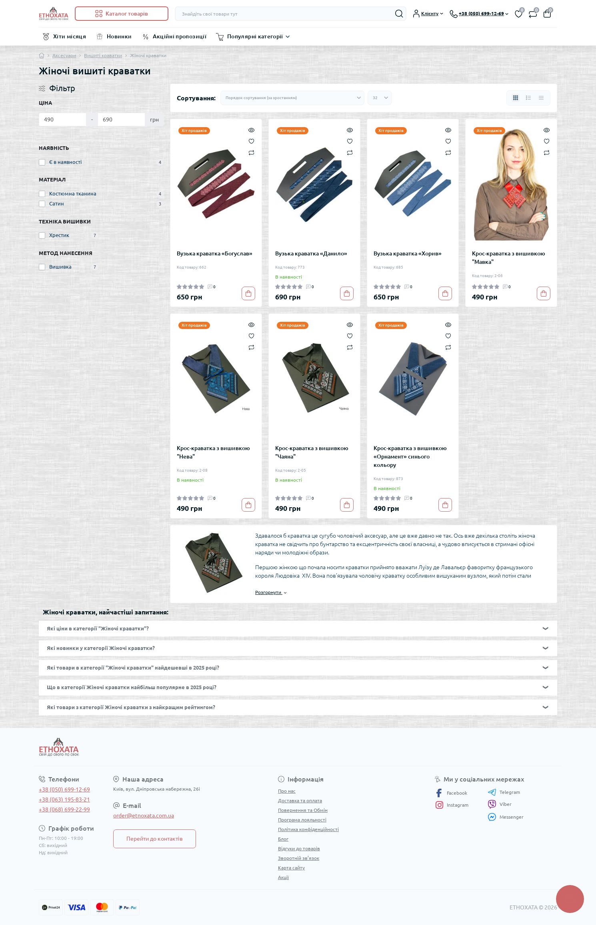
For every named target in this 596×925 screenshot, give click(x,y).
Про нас (287, 790)
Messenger (506, 817)
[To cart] (248, 293)
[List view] (528, 98)
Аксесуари (64, 55)
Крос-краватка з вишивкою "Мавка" (508, 257)
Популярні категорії (255, 36)
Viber (500, 804)
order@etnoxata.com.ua (143, 815)
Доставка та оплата (300, 800)
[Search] (399, 14)
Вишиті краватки (103, 55)
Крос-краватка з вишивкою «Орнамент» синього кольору (410, 456)
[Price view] (541, 98)
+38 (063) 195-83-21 (64, 799)
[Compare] (251, 152)
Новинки (119, 36)
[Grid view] (516, 98)
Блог (283, 838)
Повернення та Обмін (303, 810)
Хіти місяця (69, 36)
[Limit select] (380, 98)
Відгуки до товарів (299, 848)
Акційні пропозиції (179, 36)
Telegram (504, 792)
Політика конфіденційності (308, 829)
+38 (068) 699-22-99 (64, 809)
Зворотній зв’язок (298, 858)
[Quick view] (251, 129)
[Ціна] (62, 119)
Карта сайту (291, 867)
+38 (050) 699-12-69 (64, 789)
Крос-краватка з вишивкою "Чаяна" (311, 452)
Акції (283, 877)
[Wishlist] (251, 141)
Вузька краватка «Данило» (311, 253)
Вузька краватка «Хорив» (408, 253)
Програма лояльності (302, 819)
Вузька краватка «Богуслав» (214, 253)
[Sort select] (292, 98)
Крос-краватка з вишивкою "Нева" (213, 452)
